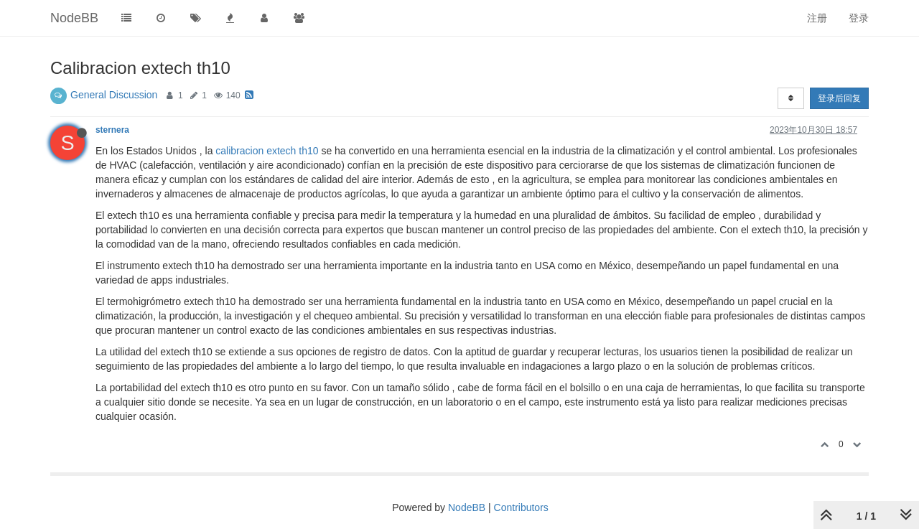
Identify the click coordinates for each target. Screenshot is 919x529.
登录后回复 (839, 98)
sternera (112, 130)
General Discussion (113, 94)
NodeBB (466, 507)
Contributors (521, 507)
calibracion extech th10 (266, 150)
